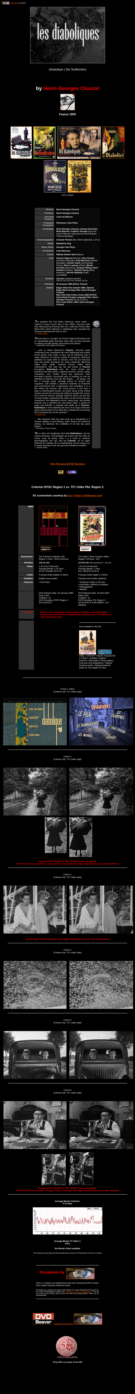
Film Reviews (58, 464)
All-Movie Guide (42, 333)
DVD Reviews (76, 464)
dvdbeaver (59, 1324)
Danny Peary (41, 414)
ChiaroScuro (14, 3)
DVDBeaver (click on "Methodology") (78, 1292)
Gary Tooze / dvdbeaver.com (85, 495)
